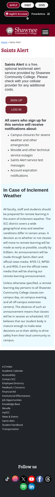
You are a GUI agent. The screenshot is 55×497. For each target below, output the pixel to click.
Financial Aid (9, 391)
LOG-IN (16, 109)
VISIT (27, 5)
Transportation (10, 429)
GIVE (42, 5)
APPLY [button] (13, 5)
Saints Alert (8, 420)
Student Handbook (12, 424)
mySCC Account (17, 13)
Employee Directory (13, 383)
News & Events (10, 416)
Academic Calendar (12, 370)
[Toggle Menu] (45, 32)
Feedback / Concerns (13, 387)
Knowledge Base (11, 404)
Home (4, 42)
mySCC (6, 412)
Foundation (38, 13)
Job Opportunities (12, 400)
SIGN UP (16, 100)
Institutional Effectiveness (16, 395)
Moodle (6, 408)
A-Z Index (7, 366)
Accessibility (8, 375)
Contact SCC (8, 379)
